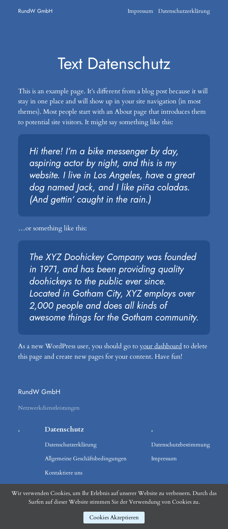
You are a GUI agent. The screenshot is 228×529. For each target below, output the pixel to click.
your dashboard (161, 346)
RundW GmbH (35, 11)
